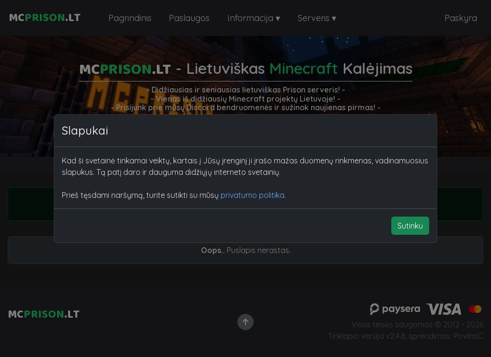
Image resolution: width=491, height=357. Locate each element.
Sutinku (410, 225)
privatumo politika (252, 195)
